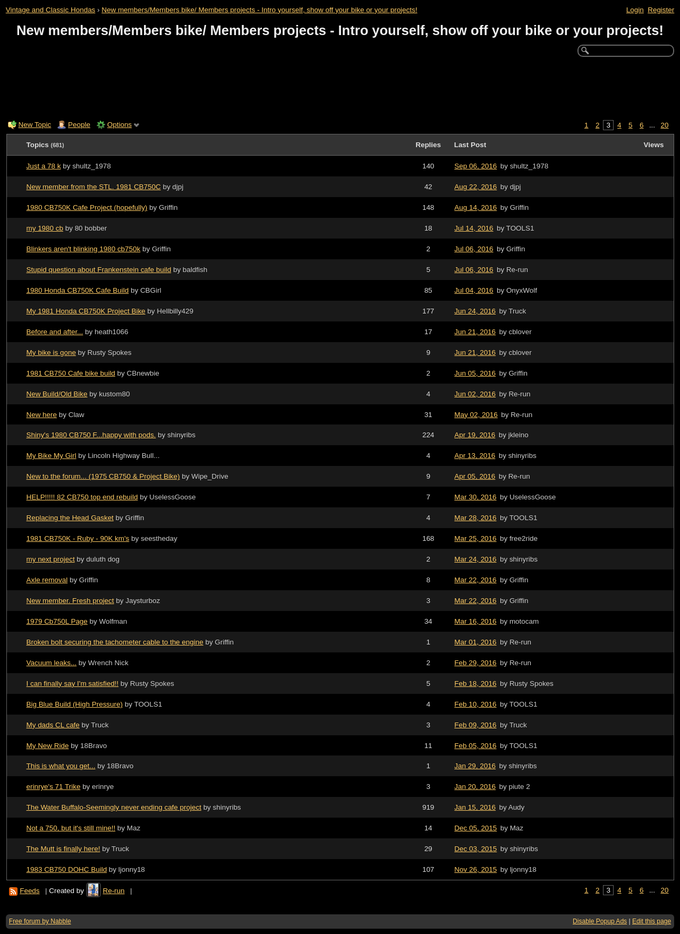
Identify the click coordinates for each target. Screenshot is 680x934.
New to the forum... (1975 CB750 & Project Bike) (103, 476)
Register (661, 10)
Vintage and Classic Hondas (51, 10)
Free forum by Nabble (40, 921)
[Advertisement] (340, 86)
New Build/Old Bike (57, 394)
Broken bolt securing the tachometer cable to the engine (115, 642)
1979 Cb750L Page (57, 621)
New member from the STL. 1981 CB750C (94, 187)
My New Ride (48, 746)
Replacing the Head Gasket (70, 518)
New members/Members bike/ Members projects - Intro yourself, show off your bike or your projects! (259, 10)
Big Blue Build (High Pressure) (75, 704)
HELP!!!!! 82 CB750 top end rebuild (82, 497)
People (79, 125)
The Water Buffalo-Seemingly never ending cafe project (114, 807)
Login (635, 10)
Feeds (29, 891)
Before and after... (55, 332)
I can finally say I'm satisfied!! (73, 683)
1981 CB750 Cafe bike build (71, 373)
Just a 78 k (44, 166)
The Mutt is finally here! (63, 849)
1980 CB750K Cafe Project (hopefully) (87, 207)
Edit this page (651, 921)
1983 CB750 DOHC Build (67, 869)
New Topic (35, 125)
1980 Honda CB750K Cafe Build (78, 290)
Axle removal (47, 580)
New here (42, 415)
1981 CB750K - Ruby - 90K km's (78, 538)
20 (665, 125)
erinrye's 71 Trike (54, 787)
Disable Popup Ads (600, 921)
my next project (51, 559)
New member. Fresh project (70, 601)
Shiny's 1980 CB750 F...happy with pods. (91, 435)
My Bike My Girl (51, 456)
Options (119, 125)
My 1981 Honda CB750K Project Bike (86, 311)
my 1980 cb (45, 228)
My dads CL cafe (53, 725)
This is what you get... (61, 766)
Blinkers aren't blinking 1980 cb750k (84, 249)
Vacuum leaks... (52, 663)
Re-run (113, 891)
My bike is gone (51, 352)
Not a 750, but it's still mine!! (71, 828)
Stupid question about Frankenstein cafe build (99, 270)
